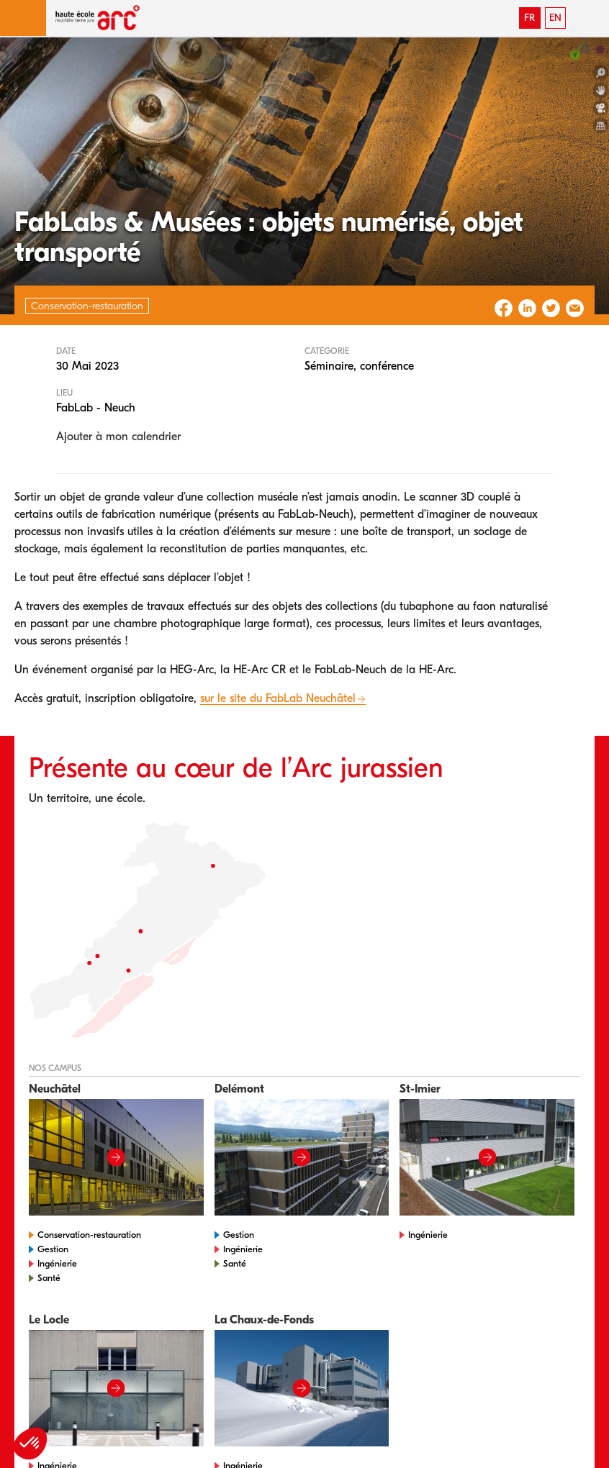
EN (555, 18)
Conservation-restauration (89, 1234)
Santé (48, 1277)
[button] (23, 18)
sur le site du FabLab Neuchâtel (278, 698)
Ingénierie (57, 1263)
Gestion (52, 1249)
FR (529, 18)
